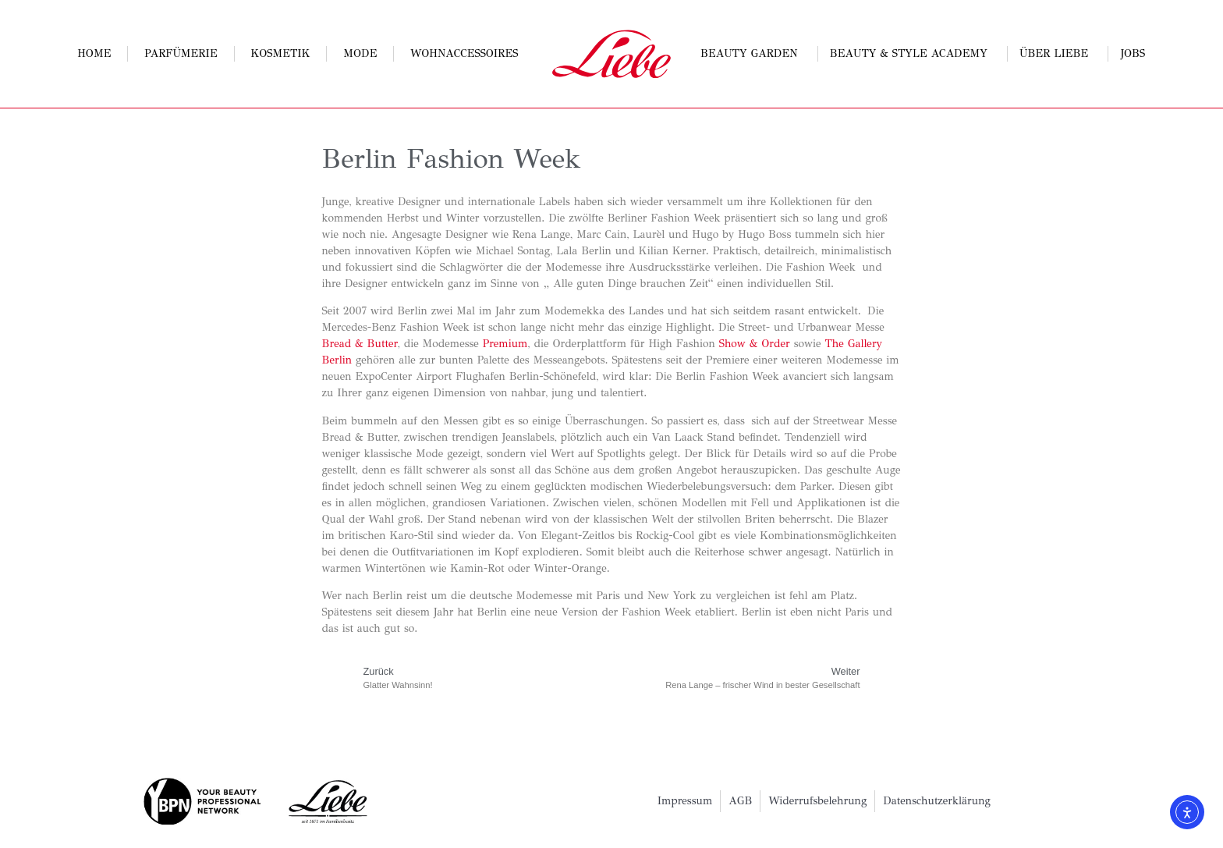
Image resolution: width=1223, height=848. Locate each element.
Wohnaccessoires (464, 53)
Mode (360, 53)
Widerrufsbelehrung (817, 800)
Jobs (1133, 53)
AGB (740, 800)
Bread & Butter (360, 343)
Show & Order (752, 343)
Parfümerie (181, 53)
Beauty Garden (753, 54)
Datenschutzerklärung (937, 800)
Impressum (685, 800)
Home (94, 53)
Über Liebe (1057, 54)
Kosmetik (280, 53)
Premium (505, 343)
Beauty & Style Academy (912, 54)
